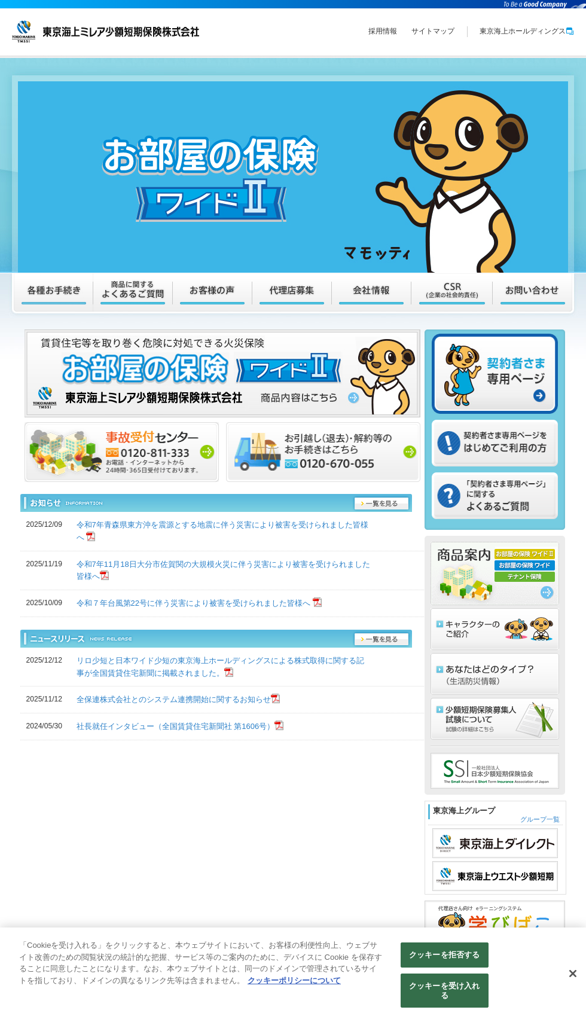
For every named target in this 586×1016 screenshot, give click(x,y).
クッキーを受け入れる (444, 993)
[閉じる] (573, 977)
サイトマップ (432, 31)
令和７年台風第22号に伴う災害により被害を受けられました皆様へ (195, 603)
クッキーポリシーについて (294, 983)
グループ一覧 (540, 819)
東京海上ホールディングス (527, 31)
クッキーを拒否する (444, 958)
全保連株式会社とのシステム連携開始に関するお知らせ (174, 699)
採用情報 (382, 31)
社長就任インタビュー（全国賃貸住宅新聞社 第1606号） (176, 726)
